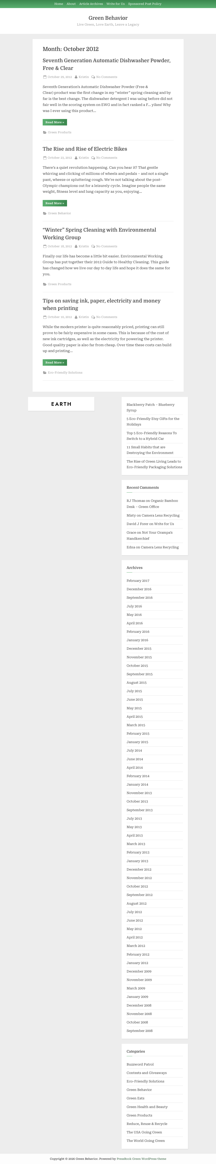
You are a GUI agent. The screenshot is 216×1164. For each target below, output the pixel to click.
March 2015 (136, 725)
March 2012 (136, 946)
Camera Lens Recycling (161, 515)
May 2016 (134, 615)
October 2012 (137, 886)
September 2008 (140, 1031)
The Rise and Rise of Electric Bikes (85, 149)
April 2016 (135, 623)
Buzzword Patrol (140, 1064)
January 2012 (137, 963)
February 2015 (138, 733)
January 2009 (137, 997)
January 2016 (137, 640)
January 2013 (137, 861)
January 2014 (137, 784)
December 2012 (139, 869)
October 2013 (137, 801)
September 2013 (140, 810)
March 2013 (136, 844)
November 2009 (139, 980)
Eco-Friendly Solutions (65, 372)
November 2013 (139, 793)
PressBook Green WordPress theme (141, 1158)
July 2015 (134, 691)
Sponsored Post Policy (144, 4)
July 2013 (134, 818)
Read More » (56, 122)
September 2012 (140, 895)
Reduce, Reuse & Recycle (147, 1124)
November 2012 (139, 878)
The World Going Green (146, 1141)
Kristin (84, 77)
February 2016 (138, 632)
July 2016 (134, 606)
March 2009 (136, 988)
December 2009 (139, 971)
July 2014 (134, 750)
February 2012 (138, 954)
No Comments (106, 77)
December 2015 (139, 648)
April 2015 (135, 717)
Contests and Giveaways (147, 1073)
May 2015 (134, 708)
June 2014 (135, 759)
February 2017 (138, 581)
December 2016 (139, 589)
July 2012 (134, 912)
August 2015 (137, 683)
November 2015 (139, 657)
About (71, 4)
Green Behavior (108, 18)
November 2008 (139, 1014)
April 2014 (135, 767)
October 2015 (137, 666)
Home (58, 4)
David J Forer (137, 524)
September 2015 (140, 674)
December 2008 (139, 1005)
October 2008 (137, 1022)
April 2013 (135, 835)
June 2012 (135, 920)
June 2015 (135, 699)
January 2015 (137, 742)
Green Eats (135, 1098)
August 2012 (137, 903)
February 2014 (138, 776)
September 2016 (140, 598)
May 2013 (134, 827)
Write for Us (115, 4)
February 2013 (138, 852)
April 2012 (135, 937)
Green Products (59, 132)
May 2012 (134, 929)
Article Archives (91, 4)
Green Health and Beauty (147, 1107)
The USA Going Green (144, 1132)
